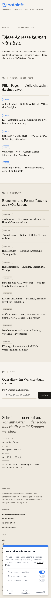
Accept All (40, 592)
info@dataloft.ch (11, 450)
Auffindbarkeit (8, 518)
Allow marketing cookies (18, 580)
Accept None (10, 592)
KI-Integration (8, 522)
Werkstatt (18, 10)
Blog (32, 10)
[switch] (42, 572)
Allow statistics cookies (17, 576)
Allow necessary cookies (18, 572)
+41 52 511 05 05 (11, 457)
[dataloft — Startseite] (12, 5)
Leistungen (7, 10)
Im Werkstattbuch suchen (15, 389)
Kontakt (39, 10)
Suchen (44, 395)
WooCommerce (9, 527)
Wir (26, 10)
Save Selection (25, 592)
